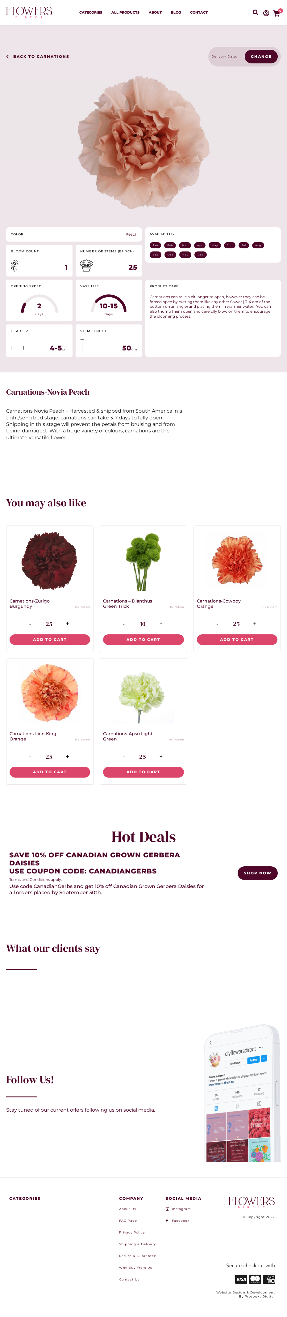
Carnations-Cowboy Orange (219, 603)
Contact (199, 12)
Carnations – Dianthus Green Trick (127, 603)
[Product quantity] (49, 624)
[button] (255, 12)
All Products (125, 12)
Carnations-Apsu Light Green (128, 736)
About (155, 12)
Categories (90, 12)
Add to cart (50, 639)
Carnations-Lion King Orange (33, 736)
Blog (176, 12)
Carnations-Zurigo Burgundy (30, 603)
